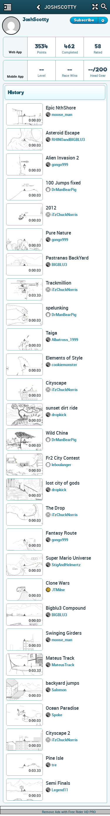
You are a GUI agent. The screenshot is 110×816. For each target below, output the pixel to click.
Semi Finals (58, 783)
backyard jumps (62, 683)
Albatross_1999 (65, 339)
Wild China (57, 433)
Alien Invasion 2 (62, 157)
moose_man (62, 114)
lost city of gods (62, 483)
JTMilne (58, 589)
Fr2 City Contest (63, 458)
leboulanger (61, 464)
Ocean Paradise (62, 708)
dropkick (59, 414)
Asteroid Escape (62, 132)
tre (54, 764)
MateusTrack (63, 664)
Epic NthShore (61, 107)
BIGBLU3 (59, 264)
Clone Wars (58, 583)
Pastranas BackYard (67, 258)
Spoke (57, 714)
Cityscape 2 (58, 733)
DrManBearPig (64, 189)
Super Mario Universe (68, 558)
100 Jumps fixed (63, 183)
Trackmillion (58, 283)
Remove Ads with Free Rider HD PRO (69, 812)
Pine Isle (54, 758)
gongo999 (60, 164)
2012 (51, 208)
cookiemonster (64, 364)
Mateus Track (60, 658)
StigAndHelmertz (66, 564)
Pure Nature (58, 233)
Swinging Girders (64, 633)
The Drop (55, 508)
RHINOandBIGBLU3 (68, 139)
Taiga (51, 333)
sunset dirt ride (61, 408)
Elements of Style (64, 358)
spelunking (57, 308)
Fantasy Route (61, 533)
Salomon (59, 689)
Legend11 (60, 789)
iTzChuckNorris (65, 214)
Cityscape (56, 383)
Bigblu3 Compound (66, 608)
